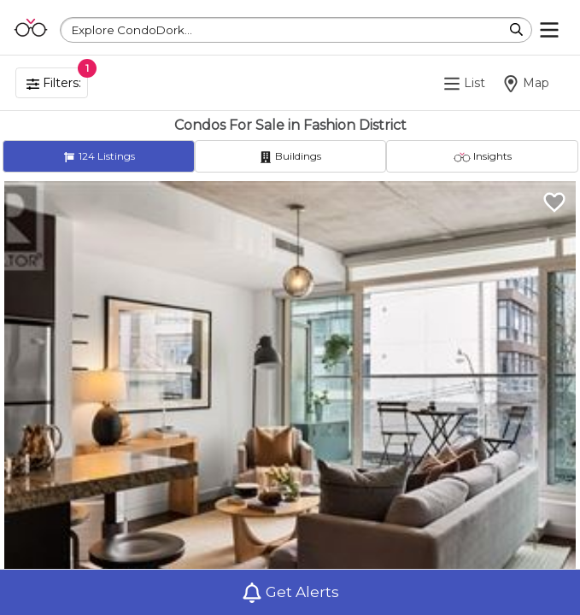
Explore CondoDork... (132, 30)
